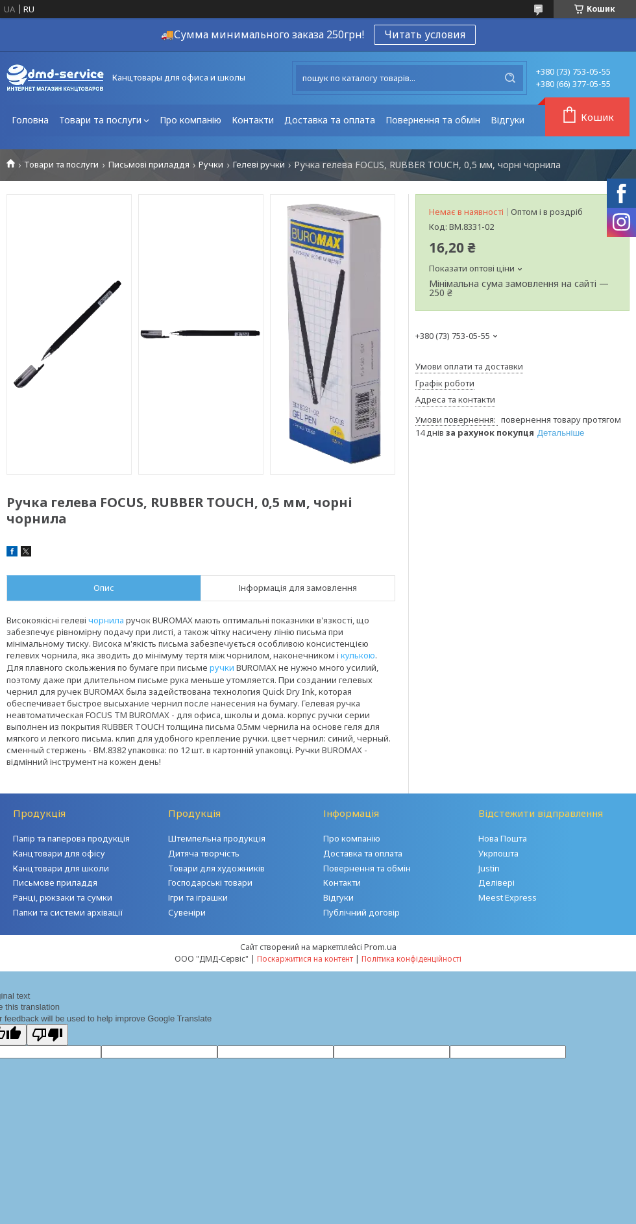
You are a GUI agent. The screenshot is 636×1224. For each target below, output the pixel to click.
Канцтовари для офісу (59, 853)
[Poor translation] (47, 1034)
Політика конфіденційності (411, 958)
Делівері (496, 882)
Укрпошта (498, 853)
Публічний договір (361, 912)
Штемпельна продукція (216, 838)
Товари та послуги (100, 120)
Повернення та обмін (432, 120)
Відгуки (507, 120)
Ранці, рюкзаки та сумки (62, 897)
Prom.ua (380, 947)
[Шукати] (510, 78)
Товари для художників (216, 868)
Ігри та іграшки (198, 897)
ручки (222, 667)
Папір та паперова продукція (71, 838)
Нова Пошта (502, 838)
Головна (30, 120)
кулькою (358, 655)
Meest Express (507, 897)
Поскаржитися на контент (305, 958)
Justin (489, 868)
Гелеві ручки (259, 164)
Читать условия (424, 34)
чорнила (106, 620)
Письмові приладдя (149, 164)
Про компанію (190, 120)
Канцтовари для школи (61, 868)
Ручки (211, 164)
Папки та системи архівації (68, 912)
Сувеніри (187, 912)
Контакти (253, 120)
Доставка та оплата (329, 120)
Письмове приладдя (55, 882)
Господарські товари (210, 882)
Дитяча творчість (203, 853)
